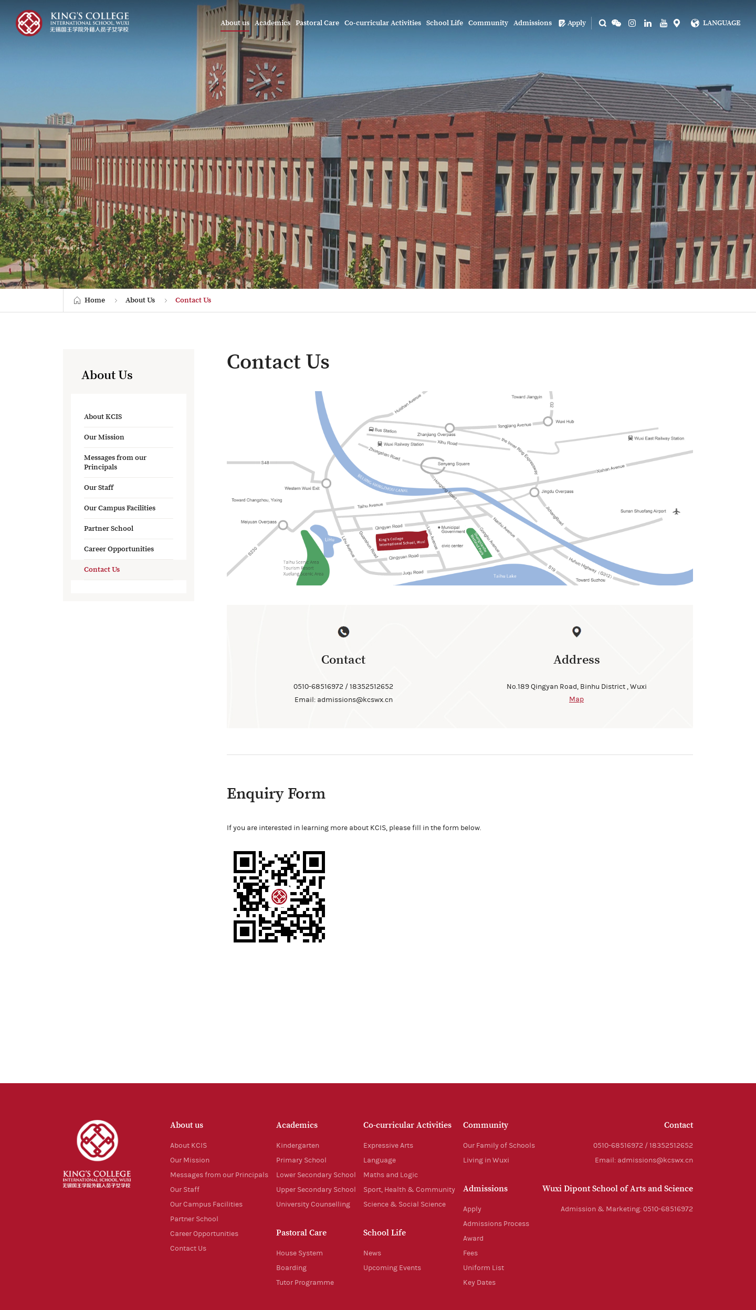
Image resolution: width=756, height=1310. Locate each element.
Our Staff (98, 487)
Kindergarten (297, 1145)
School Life (444, 23)
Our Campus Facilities (119, 508)
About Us (140, 300)
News (372, 1253)
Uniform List (483, 1268)
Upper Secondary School (316, 1190)
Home (95, 300)
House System (299, 1253)
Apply (572, 23)
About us (234, 23)
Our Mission (104, 437)
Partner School (108, 528)
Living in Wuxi (486, 1160)
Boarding (291, 1268)
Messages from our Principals (115, 462)
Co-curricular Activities (382, 23)
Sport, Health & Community (409, 1190)
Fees (470, 1253)
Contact (678, 1125)
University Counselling (313, 1204)
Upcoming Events (392, 1268)
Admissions (532, 23)
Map (576, 699)
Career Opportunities (119, 549)
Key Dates (479, 1282)
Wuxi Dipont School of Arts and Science (617, 1188)
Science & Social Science (404, 1204)
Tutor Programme (305, 1282)
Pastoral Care (317, 23)
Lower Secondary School (316, 1175)
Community (488, 23)
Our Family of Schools (499, 1145)
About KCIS (103, 417)
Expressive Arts (388, 1145)
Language (379, 1160)
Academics (272, 23)
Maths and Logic (390, 1175)
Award (473, 1238)
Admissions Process (496, 1224)
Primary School (301, 1160)
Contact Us (193, 300)
